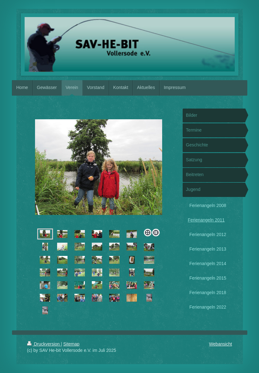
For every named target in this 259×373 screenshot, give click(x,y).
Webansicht (220, 343)
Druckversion (44, 343)
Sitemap (71, 343)
